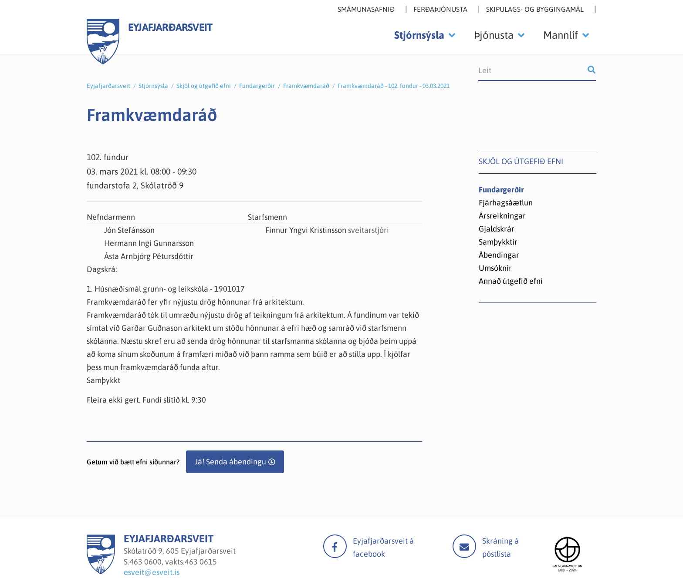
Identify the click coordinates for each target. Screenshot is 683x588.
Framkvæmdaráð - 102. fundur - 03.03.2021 (394, 85)
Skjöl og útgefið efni (203, 85)
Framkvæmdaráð (306, 85)
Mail (464, 546)
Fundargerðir (257, 85)
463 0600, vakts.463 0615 (173, 561)
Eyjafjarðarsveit (108, 85)
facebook (335, 546)
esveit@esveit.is (151, 572)
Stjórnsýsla (153, 85)
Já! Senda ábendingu (230, 461)
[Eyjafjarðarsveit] (101, 571)
